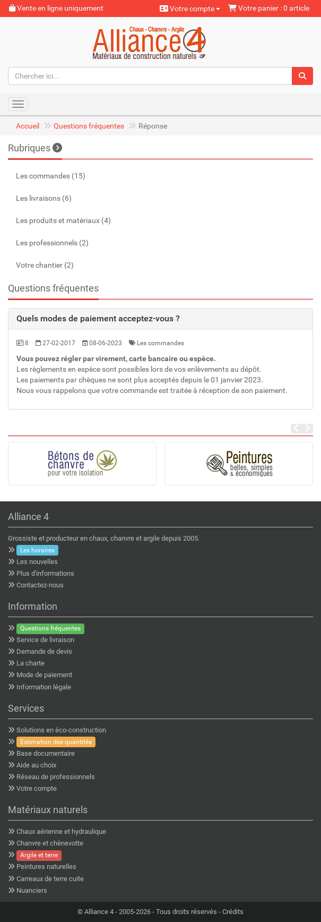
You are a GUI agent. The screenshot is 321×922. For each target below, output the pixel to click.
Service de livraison (45, 640)
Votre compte (190, 8)
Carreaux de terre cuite (50, 879)
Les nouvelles (37, 562)
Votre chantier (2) (45, 265)
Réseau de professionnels (55, 777)
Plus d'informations (45, 573)
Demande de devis (44, 651)
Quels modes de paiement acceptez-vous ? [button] (98, 318)
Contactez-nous (40, 585)
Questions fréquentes (89, 126)
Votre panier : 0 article (268, 8)
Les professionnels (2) (52, 242)
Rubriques (35, 147)
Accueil (27, 126)
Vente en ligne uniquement (56, 8)
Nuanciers (31, 890)
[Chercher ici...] (150, 76)
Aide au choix (36, 765)
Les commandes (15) (50, 176)
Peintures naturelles (46, 866)
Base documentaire (45, 753)
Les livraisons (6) (44, 198)
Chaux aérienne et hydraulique (61, 831)
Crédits (233, 912)
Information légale (43, 687)
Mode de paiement (44, 675)
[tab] (160, 319)
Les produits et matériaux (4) (63, 220)
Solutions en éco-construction (61, 730)
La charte (30, 663)
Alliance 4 (99, 912)
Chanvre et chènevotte (49, 843)
